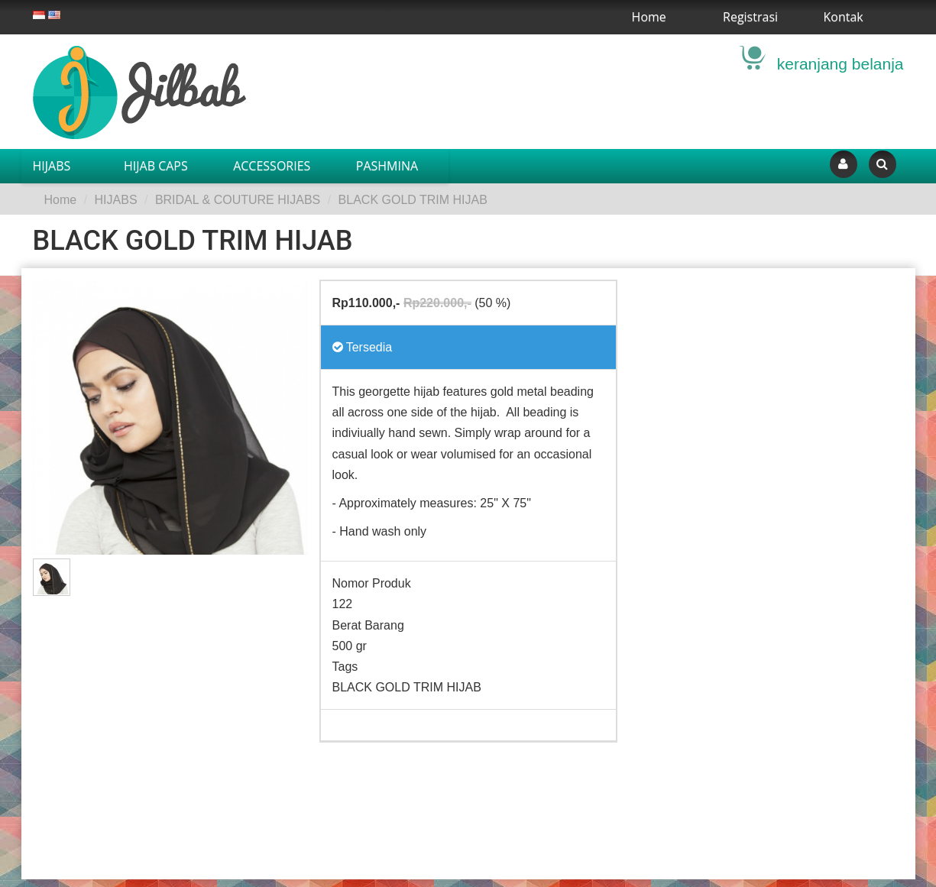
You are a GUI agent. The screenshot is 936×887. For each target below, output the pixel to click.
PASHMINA (387, 165)
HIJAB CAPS (156, 165)
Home (649, 16)
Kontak (843, 16)
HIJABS (52, 165)
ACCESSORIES (271, 165)
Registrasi (750, 16)
